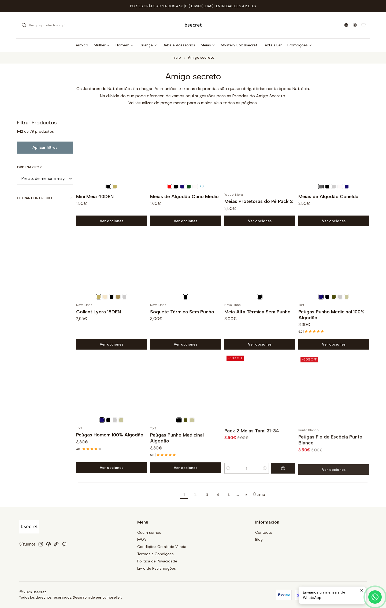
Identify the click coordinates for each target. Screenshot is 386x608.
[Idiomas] (346, 25)
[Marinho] (182, 186)
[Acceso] (354, 25)
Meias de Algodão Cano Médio (184, 196)
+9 (202, 186)
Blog (259, 539)
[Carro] (363, 25)
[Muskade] (114, 186)
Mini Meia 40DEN (95, 196)
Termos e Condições (155, 553)
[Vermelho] (169, 186)
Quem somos (149, 532)
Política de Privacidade (157, 561)
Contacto (263, 532)
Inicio (176, 58)
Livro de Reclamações (156, 568)
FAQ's (142, 539)
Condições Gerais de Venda (161, 546)
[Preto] (108, 186)
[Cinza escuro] (321, 186)
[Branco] (195, 186)
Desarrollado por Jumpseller (97, 597)
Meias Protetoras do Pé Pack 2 (258, 201)
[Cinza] (333, 186)
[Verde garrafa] (188, 186)
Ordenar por (29, 167)
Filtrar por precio (45, 198)
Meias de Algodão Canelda (328, 196)
